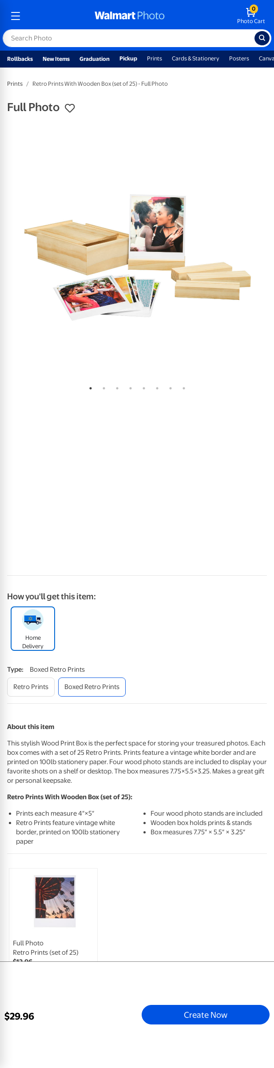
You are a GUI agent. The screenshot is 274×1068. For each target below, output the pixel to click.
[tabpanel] (137, 249)
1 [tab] (88, 386)
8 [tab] (182, 386)
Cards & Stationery (195, 58)
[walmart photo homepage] (129, 16)
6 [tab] (155, 386)
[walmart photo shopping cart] (251, 16)
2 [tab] (102, 386)
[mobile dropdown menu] (15, 16)
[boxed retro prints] (92, 687)
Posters (239, 58)
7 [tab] (168, 386)
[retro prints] (31, 687)
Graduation (94, 59)
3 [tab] (115, 386)
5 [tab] (142, 386)
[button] (70, 108)
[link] (53, 932)
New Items (56, 59)
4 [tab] (128, 386)
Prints (154, 58)
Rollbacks (20, 59)
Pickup (128, 58)
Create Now (205, 1015)
